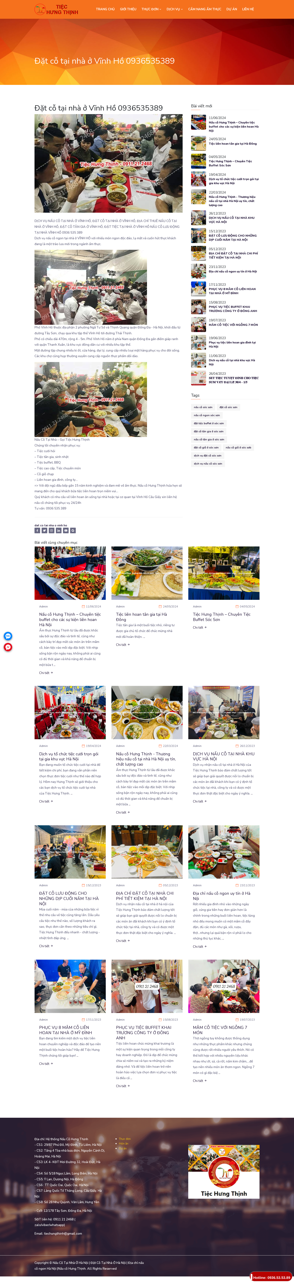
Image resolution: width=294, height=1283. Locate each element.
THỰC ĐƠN (151, 9)
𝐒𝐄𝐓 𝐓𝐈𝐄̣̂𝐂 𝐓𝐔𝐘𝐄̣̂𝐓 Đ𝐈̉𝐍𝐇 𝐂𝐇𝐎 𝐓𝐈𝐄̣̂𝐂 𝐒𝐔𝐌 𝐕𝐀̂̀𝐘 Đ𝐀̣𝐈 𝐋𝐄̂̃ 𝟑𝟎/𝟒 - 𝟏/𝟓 (234, 390)
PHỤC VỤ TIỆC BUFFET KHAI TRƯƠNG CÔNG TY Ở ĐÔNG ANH (231, 317)
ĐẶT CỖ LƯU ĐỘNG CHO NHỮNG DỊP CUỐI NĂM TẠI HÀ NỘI (233, 242)
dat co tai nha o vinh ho (52, 525)
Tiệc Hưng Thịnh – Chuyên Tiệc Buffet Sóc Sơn (233, 164)
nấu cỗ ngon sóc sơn (207, 425)
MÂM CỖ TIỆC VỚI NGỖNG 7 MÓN (231, 337)
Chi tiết (46, 675)
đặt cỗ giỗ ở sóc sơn (206, 457)
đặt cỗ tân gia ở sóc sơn (209, 441)
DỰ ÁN (231, 9)
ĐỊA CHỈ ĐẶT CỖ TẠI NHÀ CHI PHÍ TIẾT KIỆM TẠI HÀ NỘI (232, 261)
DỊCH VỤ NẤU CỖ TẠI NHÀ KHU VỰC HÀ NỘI (234, 222)
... (55, 666)
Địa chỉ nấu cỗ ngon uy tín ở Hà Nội (233, 279)
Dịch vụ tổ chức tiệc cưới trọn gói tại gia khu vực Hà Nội (231, 182)
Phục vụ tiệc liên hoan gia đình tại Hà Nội (232, 354)
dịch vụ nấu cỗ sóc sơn (208, 473)
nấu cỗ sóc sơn (203, 417)
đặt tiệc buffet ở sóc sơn (209, 433)
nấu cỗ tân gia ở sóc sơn (209, 449)
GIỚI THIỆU (128, 9)
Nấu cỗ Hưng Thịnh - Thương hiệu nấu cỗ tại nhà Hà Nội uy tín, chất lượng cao (231, 202)
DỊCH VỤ (175, 9)
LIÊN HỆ (248, 9)
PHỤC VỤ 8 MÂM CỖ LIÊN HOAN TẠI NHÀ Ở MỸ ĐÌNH (230, 297)
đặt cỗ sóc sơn (228, 417)
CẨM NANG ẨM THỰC (204, 9)
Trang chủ (105, 9)
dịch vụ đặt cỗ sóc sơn (207, 465)
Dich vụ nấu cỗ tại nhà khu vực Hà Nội (232, 372)
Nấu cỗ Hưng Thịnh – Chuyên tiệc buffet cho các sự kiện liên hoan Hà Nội (233, 127)
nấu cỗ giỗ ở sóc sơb (238, 457)
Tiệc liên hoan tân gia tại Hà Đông (231, 146)
